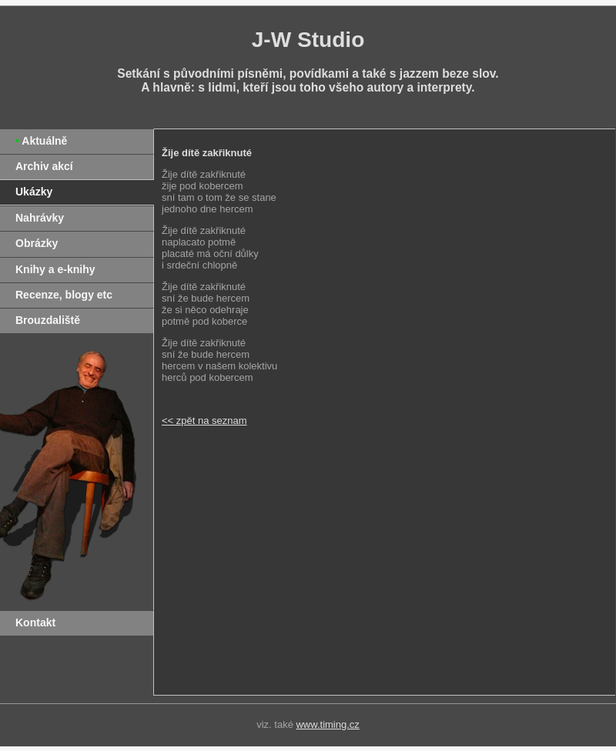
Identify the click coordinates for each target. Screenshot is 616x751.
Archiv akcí (44, 166)
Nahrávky (39, 218)
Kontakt (35, 622)
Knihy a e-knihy (55, 269)
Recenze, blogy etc (63, 295)
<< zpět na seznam (204, 420)
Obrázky (36, 243)
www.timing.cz (327, 724)
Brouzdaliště (47, 320)
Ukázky (33, 191)
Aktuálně (44, 141)
